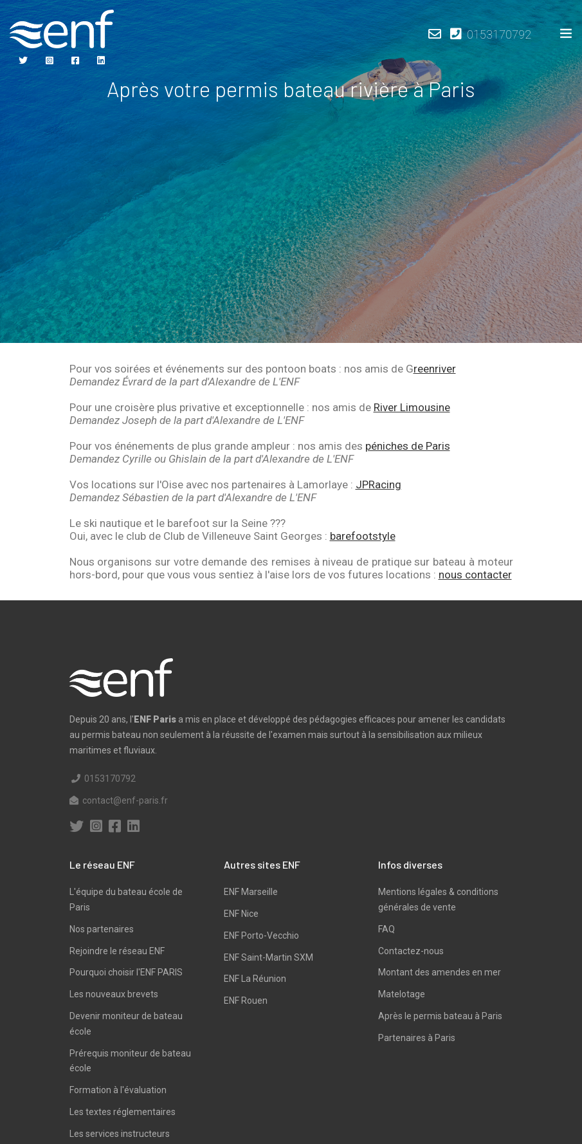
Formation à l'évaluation (118, 1090)
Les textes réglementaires (122, 1112)
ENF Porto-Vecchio (261, 935)
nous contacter (475, 574)
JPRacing (378, 484)
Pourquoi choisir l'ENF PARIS (126, 972)
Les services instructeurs (119, 1134)
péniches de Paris (407, 445)
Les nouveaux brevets (113, 994)
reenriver (435, 368)
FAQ (386, 929)
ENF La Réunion (255, 978)
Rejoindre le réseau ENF (117, 951)
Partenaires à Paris (416, 1038)
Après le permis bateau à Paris (440, 1016)
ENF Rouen (246, 1000)
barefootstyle (363, 536)
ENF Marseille (251, 892)
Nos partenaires (101, 929)
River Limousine (412, 407)
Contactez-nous (411, 951)
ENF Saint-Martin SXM (268, 957)
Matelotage (401, 994)
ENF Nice (241, 914)
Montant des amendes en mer (439, 972)
